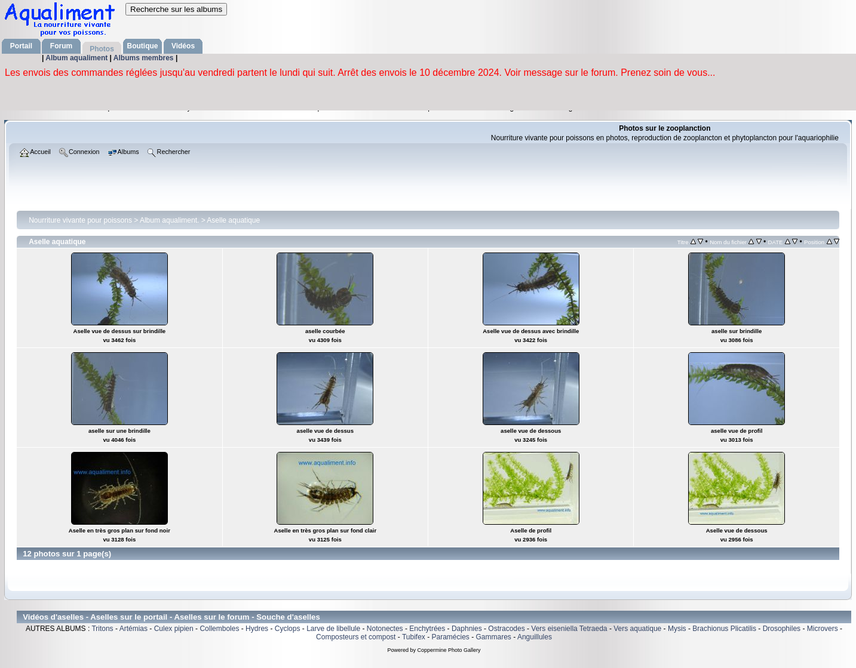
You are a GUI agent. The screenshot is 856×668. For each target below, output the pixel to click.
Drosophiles (781, 628)
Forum (61, 46)
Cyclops (287, 628)
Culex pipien (174, 628)
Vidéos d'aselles (53, 616)
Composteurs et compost (355, 637)
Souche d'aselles (288, 616)
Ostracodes (506, 628)
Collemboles (219, 628)
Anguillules (534, 637)
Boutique (142, 46)
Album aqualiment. (169, 220)
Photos (102, 49)
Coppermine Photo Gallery (448, 650)
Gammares (493, 637)
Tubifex (413, 637)
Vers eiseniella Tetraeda (569, 628)
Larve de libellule (333, 628)
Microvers (822, 628)
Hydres (257, 628)
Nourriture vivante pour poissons (80, 220)
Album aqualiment (77, 58)
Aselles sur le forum (211, 616)
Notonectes (385, 628)
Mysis (677, 628)
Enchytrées (427, 628)
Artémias (133, 628)
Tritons (102, 628)
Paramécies (450, 637)
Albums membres (144, 58)
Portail (21, 46)
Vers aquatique (637, 628)
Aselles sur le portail (128, 616)
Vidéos (183, 46)
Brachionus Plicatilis (724, 628)
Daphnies (467, 628)
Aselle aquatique (233, 220)
